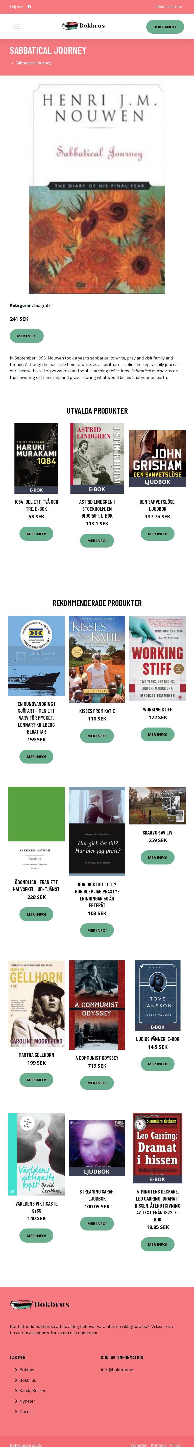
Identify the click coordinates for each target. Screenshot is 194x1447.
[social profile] (29, 7)
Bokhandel (165, 26)
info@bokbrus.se (168, 6)
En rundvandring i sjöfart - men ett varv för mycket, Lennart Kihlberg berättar (36, 718)
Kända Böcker (32, 1390)
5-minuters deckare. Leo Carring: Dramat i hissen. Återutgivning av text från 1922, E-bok (157, 1205)
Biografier (43, 305)
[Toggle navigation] (16, 26)
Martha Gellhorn (36, 1055)
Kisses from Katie (97, 711)
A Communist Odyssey (97, 1058)
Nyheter (27, 1401)
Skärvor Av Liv (158, 832)
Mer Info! (26, 335)
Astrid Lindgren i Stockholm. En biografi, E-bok (97, 508)
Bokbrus (27, 1380)
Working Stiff (157, 709)
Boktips (26, 1369)
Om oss (26, 1411)
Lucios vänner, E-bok (157, 1039)
